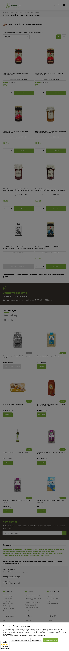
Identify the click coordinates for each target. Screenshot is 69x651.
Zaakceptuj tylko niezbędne (20, 640)
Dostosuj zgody (36, 640)
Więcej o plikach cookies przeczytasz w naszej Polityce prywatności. (24, 636)
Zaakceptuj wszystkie (50, 640)
